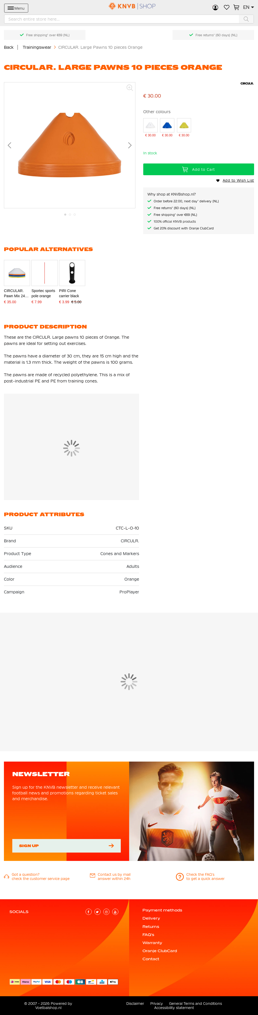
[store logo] (129, 6)
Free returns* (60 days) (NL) (216, 35)
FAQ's (148, 935)
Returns (150, 927)
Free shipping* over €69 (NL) (48, 35)
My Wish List (226, 7)
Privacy (156, 1003)
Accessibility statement (174, 1008)
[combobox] (129, 19)
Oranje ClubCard (159, 951)
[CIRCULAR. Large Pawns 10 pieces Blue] (167, 128)
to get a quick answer (205, 879)
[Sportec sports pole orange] (44, 288)
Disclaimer (135, 1003)
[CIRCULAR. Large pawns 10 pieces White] (150, 128)
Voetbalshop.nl (48, 1008)
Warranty (152, 943)
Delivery (151, 918)
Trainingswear (38, 47)
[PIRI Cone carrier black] (72, 288)
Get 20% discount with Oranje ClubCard (184, 228)
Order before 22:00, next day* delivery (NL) (186, 201)
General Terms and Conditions (195, 1003)
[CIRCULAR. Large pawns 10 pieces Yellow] (184, 128)
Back (9, 47)
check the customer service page (41, 879)
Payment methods (162, 910)
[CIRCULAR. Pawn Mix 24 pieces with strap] (17, 288)
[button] (248, 7)
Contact (150, 959)
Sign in (215, 7)
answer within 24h (114, 879)
